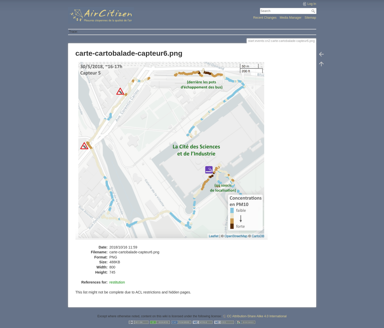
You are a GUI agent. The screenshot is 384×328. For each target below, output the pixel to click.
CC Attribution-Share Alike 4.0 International (257, 316)
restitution (117, 282)
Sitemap (310, 17)
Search (313, 11)
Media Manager (290, 17)
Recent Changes (265, 17)
